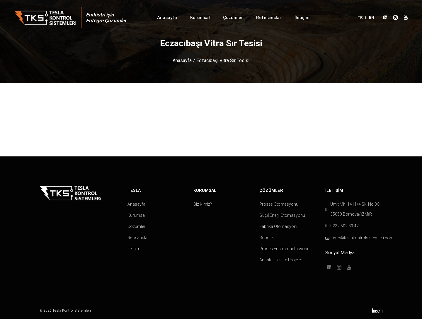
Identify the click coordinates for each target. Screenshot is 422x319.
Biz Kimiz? (202, 204)
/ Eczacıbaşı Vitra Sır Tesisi (221, 60)
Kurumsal (200, 17)
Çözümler (233, 17)
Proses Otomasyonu (278, 204)
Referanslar (268, 17)
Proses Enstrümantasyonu (284, 248)
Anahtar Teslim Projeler (280, 259)
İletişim (302, 17)
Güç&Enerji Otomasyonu (282, 215)
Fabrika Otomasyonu (279, 226)
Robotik (266, 237)
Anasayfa (167, 17)
